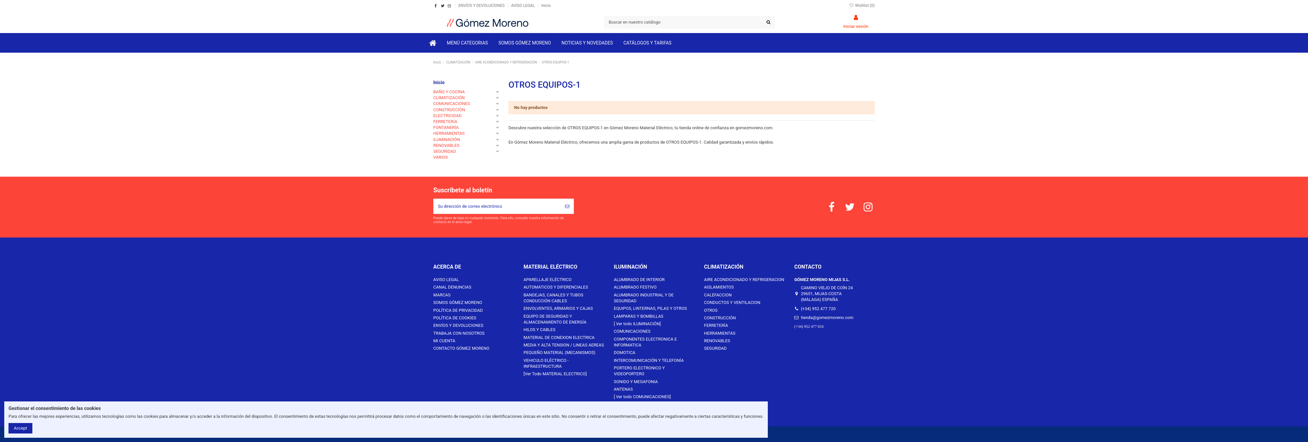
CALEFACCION (718, 294)
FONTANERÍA (446, 127)
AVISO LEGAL (523, 5)
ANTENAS (623, 389)
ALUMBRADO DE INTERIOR (639, 279)
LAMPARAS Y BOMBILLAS (638, 316)
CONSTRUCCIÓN (449, 109)
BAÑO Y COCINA (449, 91)
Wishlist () (862, 5)
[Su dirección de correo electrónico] (497, 206)
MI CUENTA (444, 340)
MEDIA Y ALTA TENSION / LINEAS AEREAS (564, 345)
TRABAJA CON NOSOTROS (459, 333)
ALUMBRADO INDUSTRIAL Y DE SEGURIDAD (644, 297)
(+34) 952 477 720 (818, 308)
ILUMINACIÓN (446, 139)
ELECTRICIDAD (447, 115)
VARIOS (440, 157)
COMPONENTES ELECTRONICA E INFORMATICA (645, 342)
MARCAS (442, 294)
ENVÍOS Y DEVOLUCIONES (482, 5)
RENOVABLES (446, 145)
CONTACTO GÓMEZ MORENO (461, 348)
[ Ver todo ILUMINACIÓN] (637, 323)
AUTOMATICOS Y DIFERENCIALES (556, 287)
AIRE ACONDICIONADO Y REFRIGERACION (744, 279)
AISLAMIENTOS (719, 287)
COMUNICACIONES (451, 103)
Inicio (546, 5)
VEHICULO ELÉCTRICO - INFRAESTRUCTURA (546, 363)
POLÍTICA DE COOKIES (454, 317)
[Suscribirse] (567, 206)
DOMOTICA (624, 352)
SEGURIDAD (444, 151)
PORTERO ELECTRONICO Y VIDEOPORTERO (639, 370)
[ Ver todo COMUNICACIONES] (642, 396)
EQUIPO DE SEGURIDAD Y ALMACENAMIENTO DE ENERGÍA (555, 319)
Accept (20, 428)
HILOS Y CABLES (539, 329)
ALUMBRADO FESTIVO (635, 287)
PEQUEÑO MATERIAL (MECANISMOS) (559, 352)
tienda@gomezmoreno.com (827, 317)
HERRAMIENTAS (449, 133)
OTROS (710, 310)
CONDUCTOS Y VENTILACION (732, 302)
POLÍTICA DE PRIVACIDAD (458, 310)
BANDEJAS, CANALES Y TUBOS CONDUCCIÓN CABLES (553, 297)
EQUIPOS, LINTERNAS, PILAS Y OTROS (650, 308)
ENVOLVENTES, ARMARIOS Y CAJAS (558, 308)
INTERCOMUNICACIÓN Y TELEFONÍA (649, 360)
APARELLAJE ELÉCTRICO (548, 279)
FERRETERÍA (445, 121)
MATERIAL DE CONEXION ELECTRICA (559, 337)
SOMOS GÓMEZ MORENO (457, 302)
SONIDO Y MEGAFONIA (636, 381)
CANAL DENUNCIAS (452, 287)
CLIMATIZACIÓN (449, 97)
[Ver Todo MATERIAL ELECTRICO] (555, 373)
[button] (467, 43)
